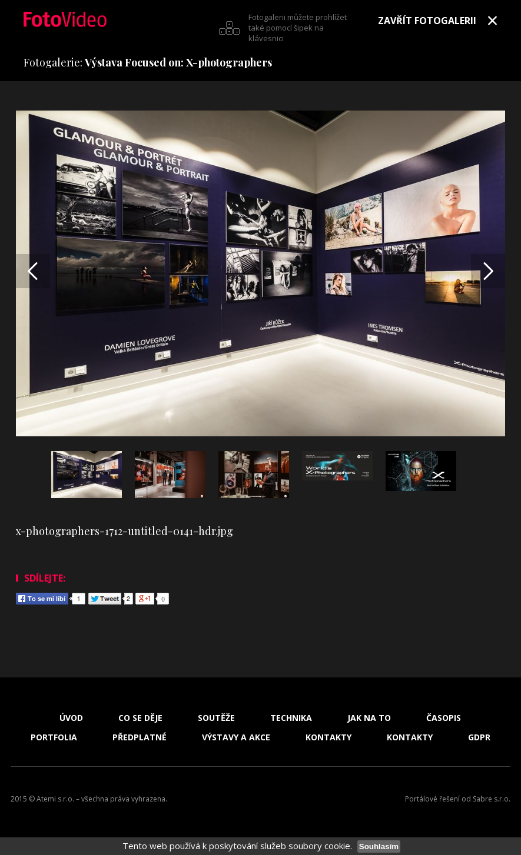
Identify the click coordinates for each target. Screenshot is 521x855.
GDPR (479, 737)
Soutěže (216, 718)
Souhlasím (379, 846)
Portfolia (54, 737)
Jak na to (369, 718)
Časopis (443, 718)
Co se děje (140, 718)
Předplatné (139, 737)
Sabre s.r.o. (491, 799)
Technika (291, 718)
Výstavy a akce (236, 737)
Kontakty (328, 737)
